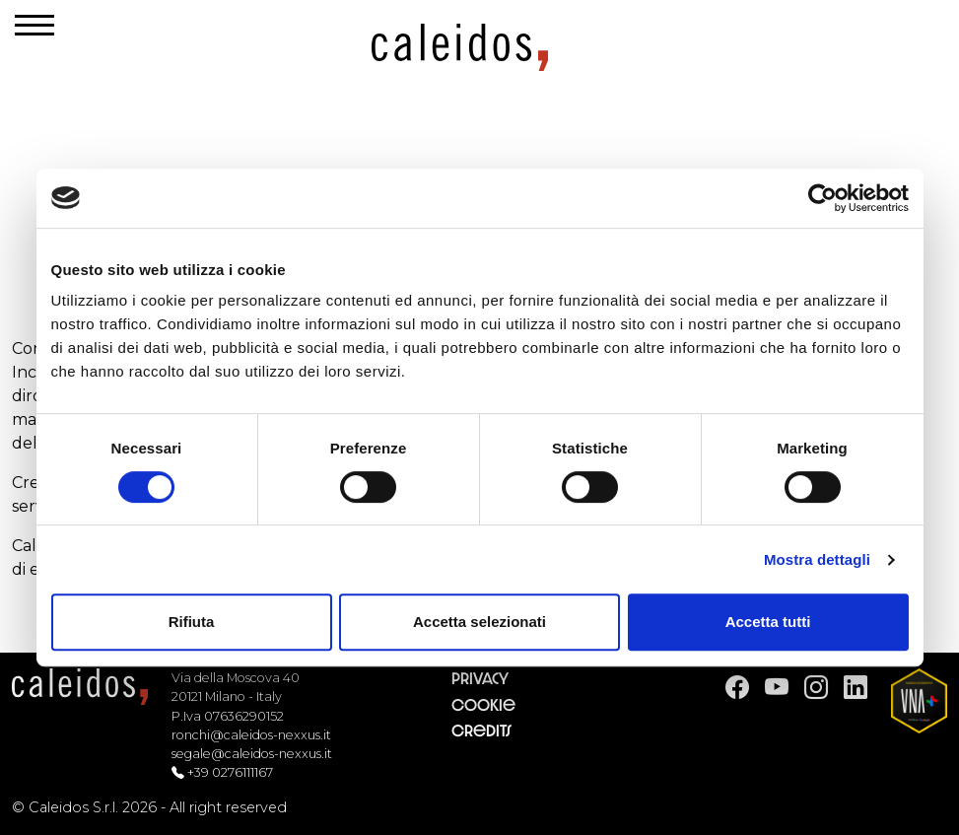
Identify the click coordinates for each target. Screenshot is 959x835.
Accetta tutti (768, 621)
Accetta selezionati (479, 621)
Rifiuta (192, 621)
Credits (481, 731)
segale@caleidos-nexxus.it (251, 753)
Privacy (480, 678)
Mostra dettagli (817, 559)
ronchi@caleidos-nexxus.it (251, 735)
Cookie (483, 705)
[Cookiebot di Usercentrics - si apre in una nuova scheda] (822, 198)
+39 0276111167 (230, 772)
